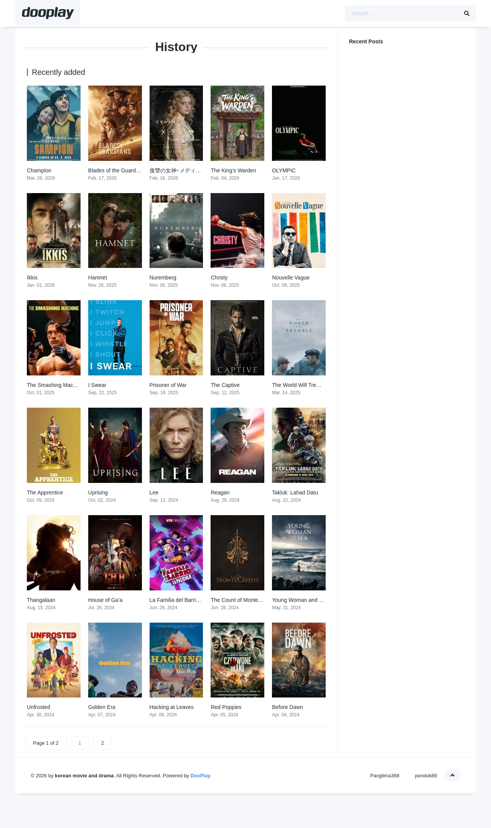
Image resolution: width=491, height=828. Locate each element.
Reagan (220, 492)
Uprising (98, 492)
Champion (39, 170)
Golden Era (101, 707)
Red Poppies (226, 707)
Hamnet (97, 277)
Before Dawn (287, 707)
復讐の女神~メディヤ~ (177, 170)
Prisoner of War (168, 385)
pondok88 (426, 775)
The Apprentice (45, 492)
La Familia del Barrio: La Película (189, 600)
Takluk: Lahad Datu (295, 492)
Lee (154, 492)
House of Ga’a (105, 600)
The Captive (225, 385)
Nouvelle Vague (291, 277)
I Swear (97, 385)
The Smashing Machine (55, 385)
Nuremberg (163, 277)
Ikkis (32, 277)
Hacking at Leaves (172, 707)
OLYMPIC (284, 170)
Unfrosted (38, 707)
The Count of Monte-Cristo (242, 600)
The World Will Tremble (300, 385)
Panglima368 (384, 775)
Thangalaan (41, 600)
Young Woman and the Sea (304, 600)
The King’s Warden (233, 170)
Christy (219, 277)
